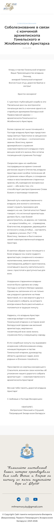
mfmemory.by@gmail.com (27, 506)
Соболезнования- (27, 23)
